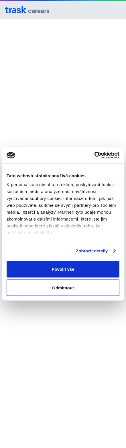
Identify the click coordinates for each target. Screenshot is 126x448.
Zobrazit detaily (92, 250)
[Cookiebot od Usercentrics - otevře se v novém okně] (94, 155)
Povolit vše (63, 268)
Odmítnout (63, 287)
